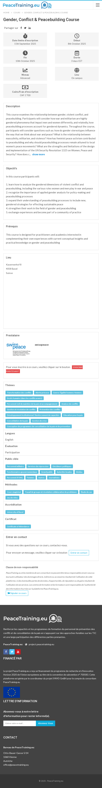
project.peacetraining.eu (41, 644)
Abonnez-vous (45, 723)
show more (38, 154)
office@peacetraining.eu (16, 764)
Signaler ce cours (17, 593)
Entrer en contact (79, 552)
